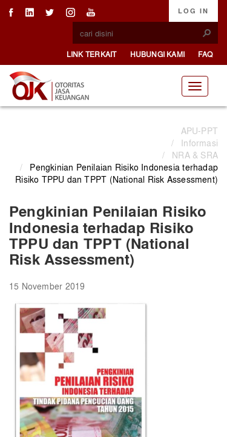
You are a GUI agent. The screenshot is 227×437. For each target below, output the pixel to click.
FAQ (205, 54)
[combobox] (140, 33)
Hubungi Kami (157, 54)
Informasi (199, 143)
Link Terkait (92, 54)
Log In (193, 11)
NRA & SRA (195, 155)
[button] (207, 32)
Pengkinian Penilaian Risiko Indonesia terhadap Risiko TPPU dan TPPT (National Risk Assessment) (116, 173)
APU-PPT (199, 130)
